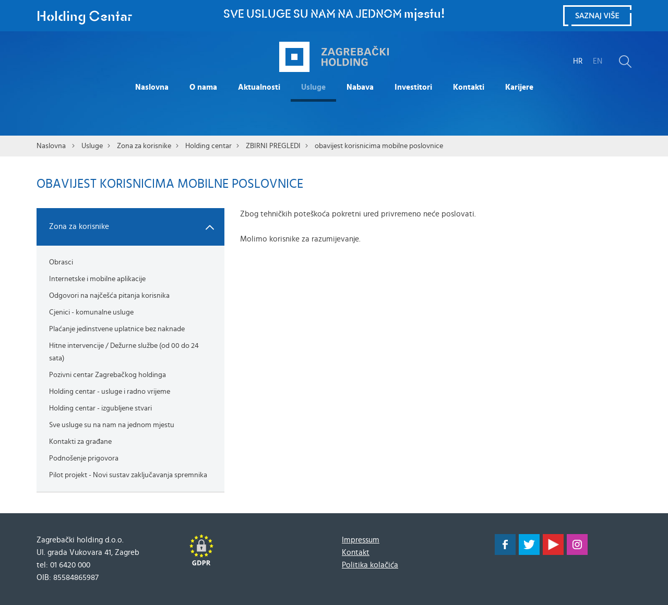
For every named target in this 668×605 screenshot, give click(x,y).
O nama (203, 87)
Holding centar (208, 146)
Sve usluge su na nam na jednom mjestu (111, 425)
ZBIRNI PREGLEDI (273, 146)
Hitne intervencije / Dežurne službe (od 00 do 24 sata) (124, 352)
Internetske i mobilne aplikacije (97, 279)
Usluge (313, 87)
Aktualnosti (259, 87)
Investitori (413, 87)
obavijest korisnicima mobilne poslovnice (379, 146)
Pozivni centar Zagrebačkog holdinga (107, 375)
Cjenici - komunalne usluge (91, 312)
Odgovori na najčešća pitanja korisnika (109, 295)
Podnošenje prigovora (83, 458)
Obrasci (61, 262)
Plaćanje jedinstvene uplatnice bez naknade (117, 329)
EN (597, 61)
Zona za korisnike (144, 146)
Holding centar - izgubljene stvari (100, 408)
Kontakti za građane (80, 441)
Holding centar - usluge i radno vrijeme (109, 391)
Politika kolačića (370, 565)
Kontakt (355, 552)
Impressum (360, 540)
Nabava (360, 87)
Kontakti (468, 87)
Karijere (519, 87)
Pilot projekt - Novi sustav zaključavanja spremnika (128, 475)
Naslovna (152, 87)
